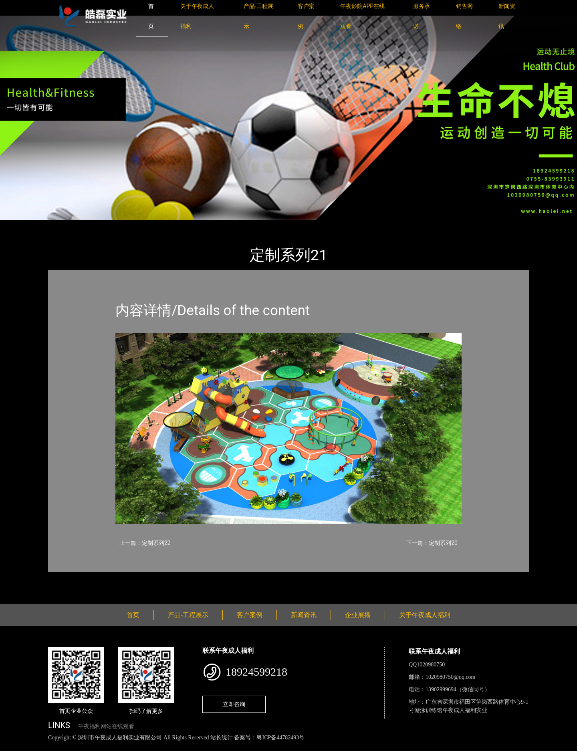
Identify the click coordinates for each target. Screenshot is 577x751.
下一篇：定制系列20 (432, 543)
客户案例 (249, 614)
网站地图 (12, 746)
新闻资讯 (304, 614)
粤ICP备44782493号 (280, 738)
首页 (62, 225)
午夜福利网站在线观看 (106, 726)
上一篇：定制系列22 (145, 543)
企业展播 (358, 614)
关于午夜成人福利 (424, 614)
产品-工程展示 (96, 225)
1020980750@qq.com (451, 677)
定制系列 (136, 225)
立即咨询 (234, 704)
